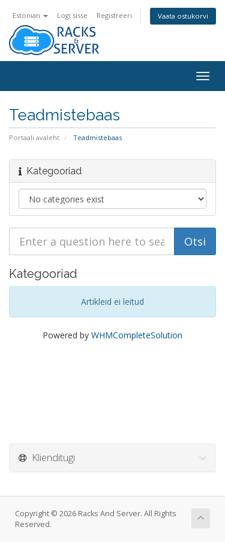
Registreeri (114, 15)
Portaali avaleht (34, 137)
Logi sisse (72, 15)
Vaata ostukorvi (183, 15)
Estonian (30, 15)
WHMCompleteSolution (136, 335)
